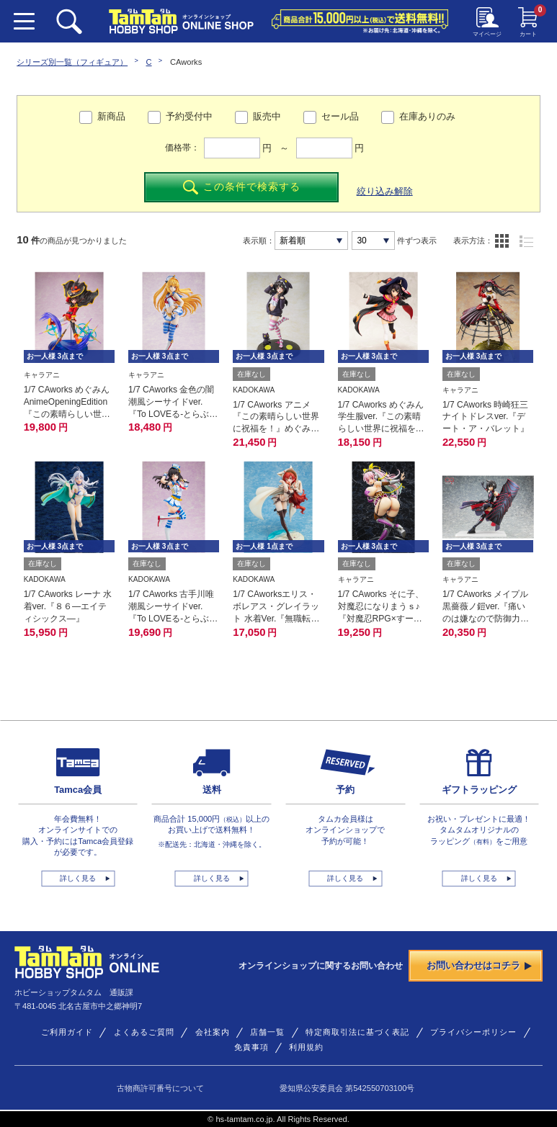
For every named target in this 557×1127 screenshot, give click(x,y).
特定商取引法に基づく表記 (357, 1032)
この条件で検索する (241, 187)
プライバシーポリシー (473, 1032)
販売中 (267, 116)
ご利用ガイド (67, 1032)
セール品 (340, 116)
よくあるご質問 (144, 1032)
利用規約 (306, 1047)
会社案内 (212, 1032)
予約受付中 (189, 116)
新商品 (111, 116)
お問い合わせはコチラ (480, 965)
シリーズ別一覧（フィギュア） (72, 62)
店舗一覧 (267, 1032)
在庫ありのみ (427, 116)
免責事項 (251, 1047)
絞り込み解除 (385, 191)
